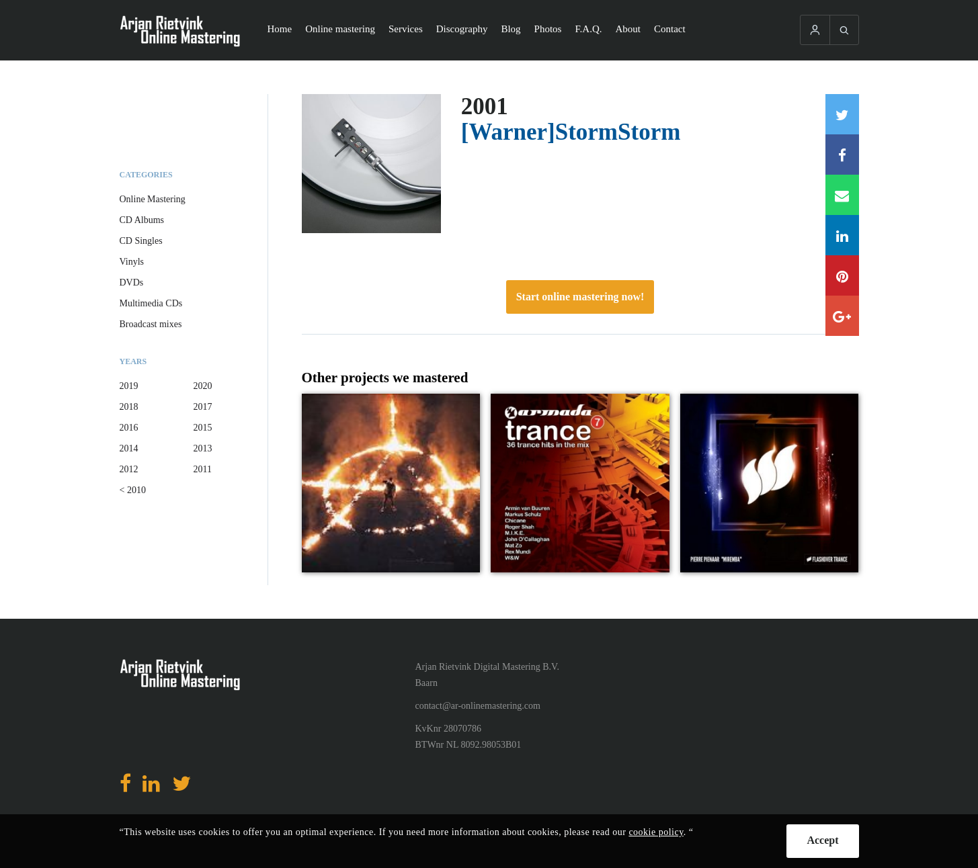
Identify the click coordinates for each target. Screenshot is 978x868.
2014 (129, 448)
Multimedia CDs (151, 303)
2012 (129, 469)
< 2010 (133, 490)
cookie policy (655, 832)
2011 (203, 469)
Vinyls (132, 262)
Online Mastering (153, 199)
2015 (203, 428)
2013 (203, 448)
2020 (203, 386)
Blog (510, 29)
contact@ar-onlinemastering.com (477, 706)
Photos (548, 29)
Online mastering (340, 29)
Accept (822, 840)
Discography (462, 29)
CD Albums (142, 220)
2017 (203, 407)
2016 (129, 428)
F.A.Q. (588, 29)
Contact (670, 29)
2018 (129, 407)
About (628, 29)
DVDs (132, 282)
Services (406, 29)
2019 (129, 386)
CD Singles (141, 241)
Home (280, 29)
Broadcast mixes (151, 324)
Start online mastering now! (580, 296)
